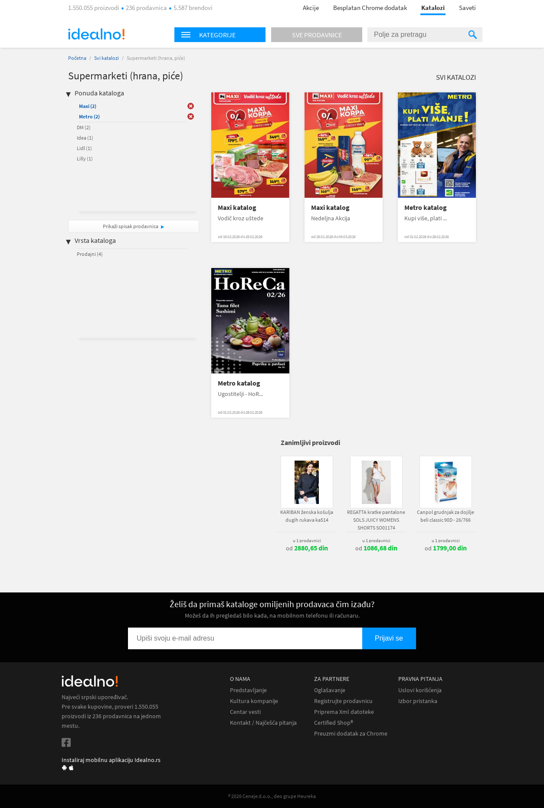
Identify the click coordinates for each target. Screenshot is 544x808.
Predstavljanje (248, 690)
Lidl (84, 148)
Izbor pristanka (417, 701)
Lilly (85, 158)
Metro (89, 116)
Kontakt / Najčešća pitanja (263, 722)
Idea (85, 137)
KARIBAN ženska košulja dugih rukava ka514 (306, 516)
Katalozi (433, 7)
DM (84, 127)
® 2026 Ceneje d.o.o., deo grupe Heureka (272, 796)
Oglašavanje (329, 690)
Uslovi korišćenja (420, 690)
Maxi (87, 106)
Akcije (311, 7)
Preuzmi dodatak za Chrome (350, 733)
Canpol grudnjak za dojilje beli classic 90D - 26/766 (445, 516)
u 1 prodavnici (307, 540)
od (307, 548)
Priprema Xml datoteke (344, 712)
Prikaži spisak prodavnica (130, 226)
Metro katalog (425, 207)
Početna (77, 58)
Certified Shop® (333, 722)
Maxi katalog (237, 207)
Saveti (467, 7)
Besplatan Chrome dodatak (370, 7)
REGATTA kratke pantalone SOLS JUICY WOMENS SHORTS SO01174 (376, 520)
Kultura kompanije (254, 701)
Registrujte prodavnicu (343, 701)
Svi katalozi (106, 58)
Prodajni (90, 254)
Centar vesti (245, 712)
